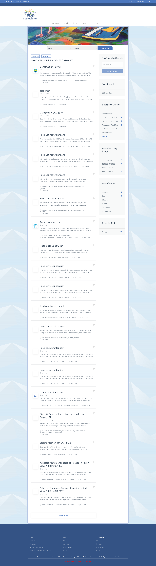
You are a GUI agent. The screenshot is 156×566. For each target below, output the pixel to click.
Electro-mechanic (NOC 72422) (55, 442)
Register (140, 1)
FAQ (63, 541)
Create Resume (101, 547)
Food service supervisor (52, 265)
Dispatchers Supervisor (51, 391)
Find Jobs (105, 48)
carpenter (45, 90)
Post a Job (65, 544)
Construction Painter (50, 66)
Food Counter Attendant (52, 134)
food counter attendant (52, 305)
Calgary (45, 56)
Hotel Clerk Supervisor (51, 245)
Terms (132, 1)
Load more (63, 515)
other (34, 56)
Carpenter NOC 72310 (51, 112)
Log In (149, 1)
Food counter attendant (52, 347)
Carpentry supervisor (50, 221)
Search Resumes (68, 547)
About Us (17, 2)
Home (7, 2)
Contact (32, 541)
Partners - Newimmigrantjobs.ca (40, 550)
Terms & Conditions (36, 547)
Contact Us (27, 2)
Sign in (64, 550)
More (104, 136)
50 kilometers (107, 93)
